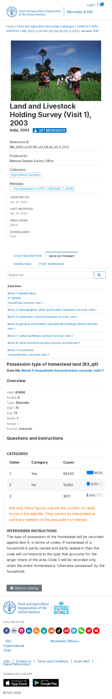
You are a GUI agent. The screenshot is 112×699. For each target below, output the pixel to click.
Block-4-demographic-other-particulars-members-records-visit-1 (52, 309)
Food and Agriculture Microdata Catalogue (45, 26)
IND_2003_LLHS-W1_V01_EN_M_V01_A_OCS (50, 31)
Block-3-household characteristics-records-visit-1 (63, 370)
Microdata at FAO (80, 12)
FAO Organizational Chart (13, 645)
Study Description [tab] (28, 256)
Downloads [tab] (22, 264)
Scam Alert (82, 661)
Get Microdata (49, 130)
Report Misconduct (17, 664)
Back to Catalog (24, 588)
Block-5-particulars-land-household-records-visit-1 (43, 316)
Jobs (6, 661)
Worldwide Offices (63, 641)
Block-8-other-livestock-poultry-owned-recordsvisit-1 (44, 342)
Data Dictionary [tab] (62, 256)
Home (10, 26)
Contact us (23, 661)
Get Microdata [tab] (51, 264)
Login (90, 5)
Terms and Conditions (52, 661)
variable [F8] (89, 31)
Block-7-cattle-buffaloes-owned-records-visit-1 (40, 335)
